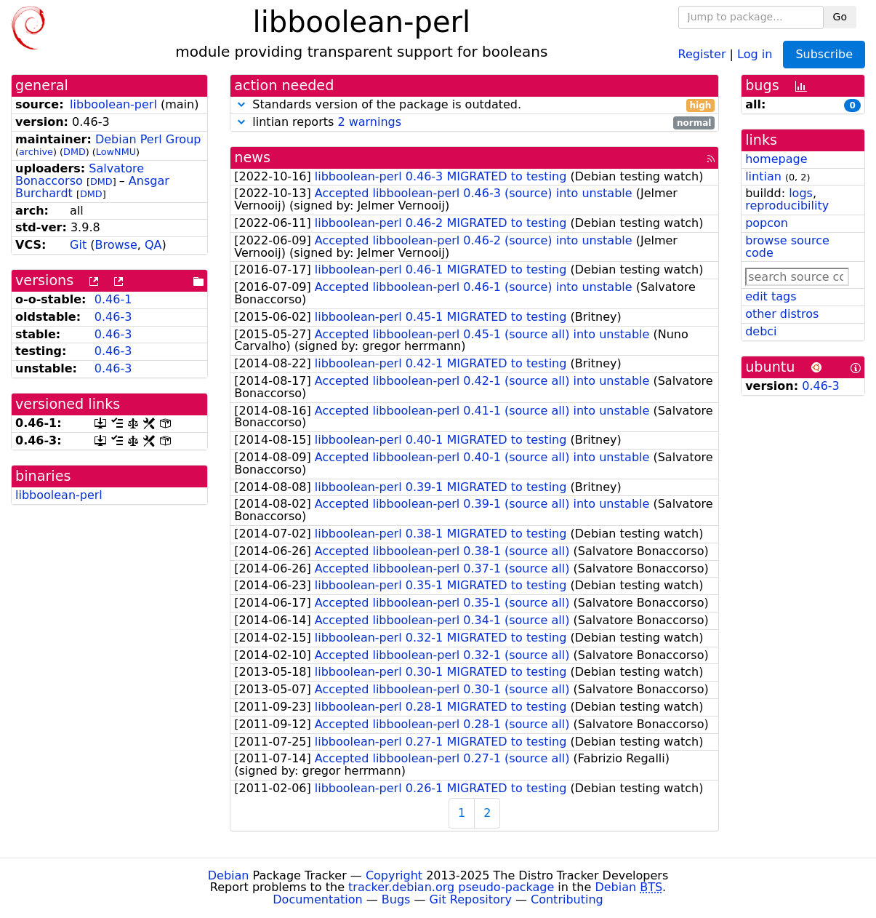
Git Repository (471, 899)
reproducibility (787, 205)
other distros (782, 314)
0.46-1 (113, 299)
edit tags (770, 296)
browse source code (787, 247)
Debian (228, 875)
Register (702, 53)
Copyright (394, 875)
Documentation (317, 899)
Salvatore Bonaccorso (79, 174)
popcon (766, 223)
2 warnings (369, 122)
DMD (74, 151)
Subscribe (824, 54)
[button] (241, 104)
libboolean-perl (113, 104)
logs (801, 193)
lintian (763, 176)
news (252, 157)
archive (36, 151)
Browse (116, 245)
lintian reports (474, 122)
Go (840, 17)
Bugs (396, 899)
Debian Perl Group (148, 139)
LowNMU (116, 151)
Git (78, 245)
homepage (776, 159)
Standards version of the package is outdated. (474, 105)
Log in (754, 53)
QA (153, 245)
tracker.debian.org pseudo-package (451, 887)
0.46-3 (113, 317)
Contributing (567, 899)
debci (760, 331)
